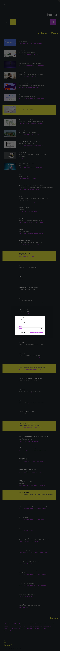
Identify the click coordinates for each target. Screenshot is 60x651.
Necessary (20, 326)
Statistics (20, 328)
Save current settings (23, 332)
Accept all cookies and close (36, 332)
